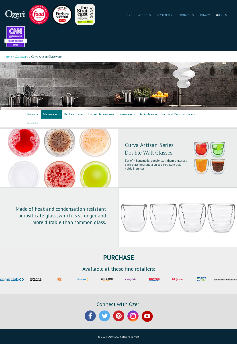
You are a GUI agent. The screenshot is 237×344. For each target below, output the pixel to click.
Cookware (126, 114)
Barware (33, 114)
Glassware (21, 57)
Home (8, 57)
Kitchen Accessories (101, 114)
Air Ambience (148, 114)
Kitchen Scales (74, 114)
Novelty (32, 123)
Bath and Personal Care (178, 114)
